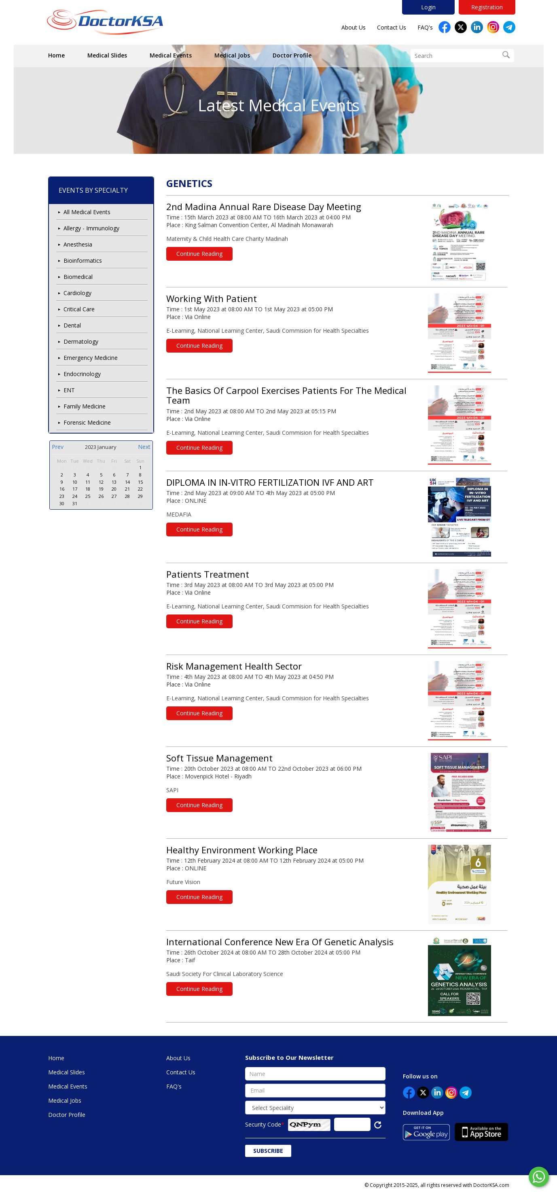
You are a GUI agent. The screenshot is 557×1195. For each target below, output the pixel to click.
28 (87, 467)
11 (87, 482)
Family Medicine (85, 406)
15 (140, 482)
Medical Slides (107, 55)
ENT (69, 390)
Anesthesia (78, 244)
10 (74, 482)
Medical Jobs (232, 55)
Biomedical (78, 277)
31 (127, 467)
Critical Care (79, 309)
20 (114, 489)
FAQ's (425, 27)
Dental (72, 325)
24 (74, 496)
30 (114, 467)
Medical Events (171, 55)
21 (127, 489)
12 (101, 482)
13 (114, 482)
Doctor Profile (292, 55)
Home (56, 55)
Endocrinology (82, 374)
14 (127, 482)
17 (74, 489)
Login (428, 7)
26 (61, 467)
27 (74, 467)
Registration (487, 7)
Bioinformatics (83, 260)
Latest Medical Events (279, 105)
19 (101, 489)
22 (140, 489)
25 (87, 496)
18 (87, 489)
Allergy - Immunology (91, 228)
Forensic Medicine (87, 422)
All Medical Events (87, 212)
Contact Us (391, 27)
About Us (353, 27)
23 (61, 496)
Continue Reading (199, 253)
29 (101, 467)
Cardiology (77, 293)
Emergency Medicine (91, 357)
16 (61, 489)
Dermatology (81, 341)
